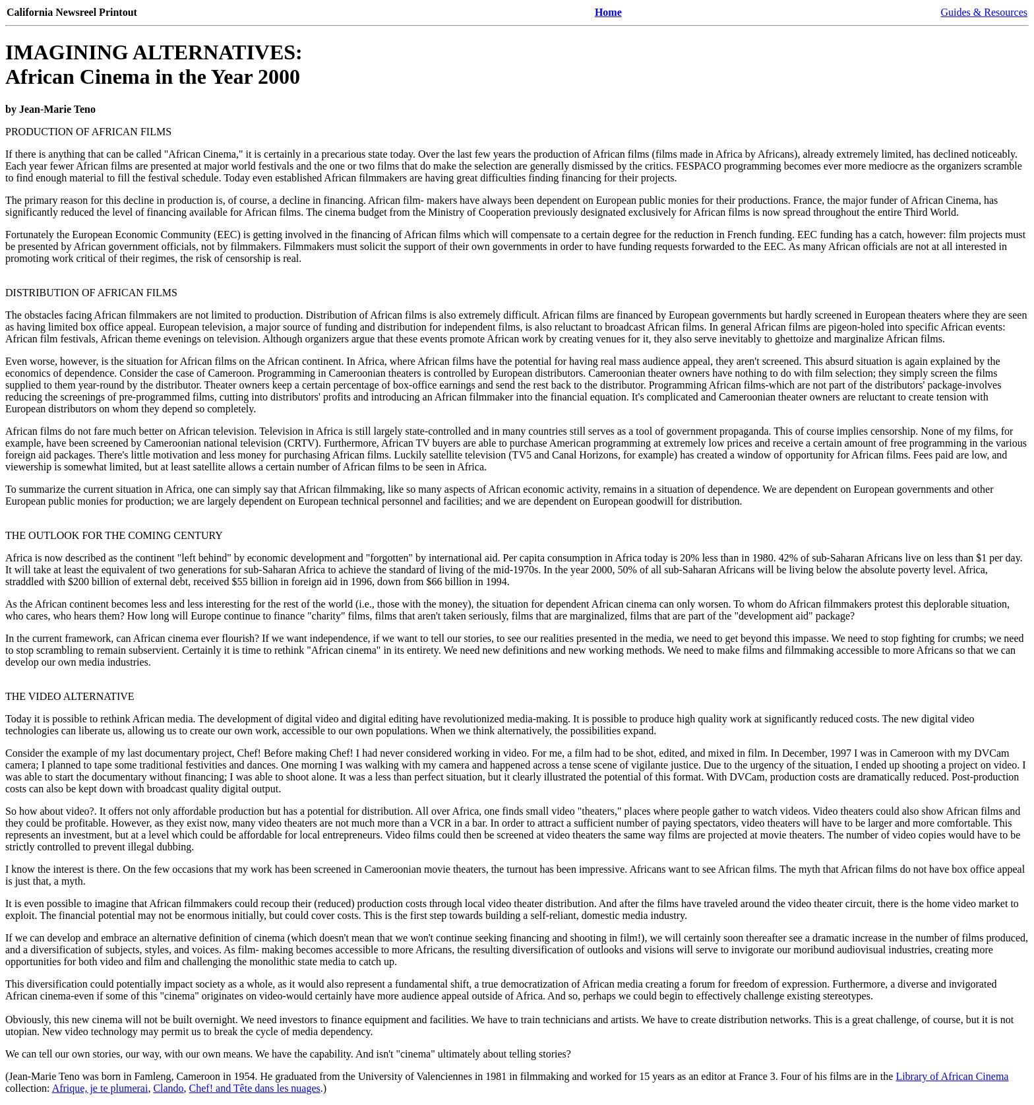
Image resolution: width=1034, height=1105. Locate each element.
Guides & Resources (983, 12)
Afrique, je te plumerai (100, 1088)
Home (608, 12)
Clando (168, 1088)
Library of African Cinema (952, 1076)
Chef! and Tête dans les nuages (254, 1088)
